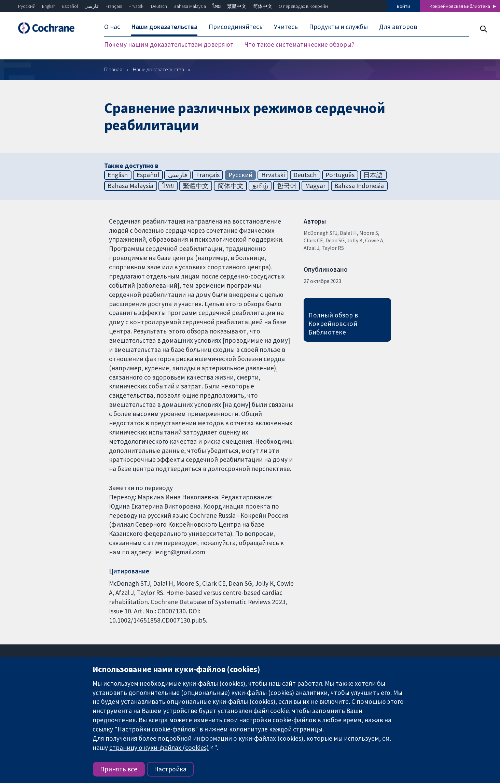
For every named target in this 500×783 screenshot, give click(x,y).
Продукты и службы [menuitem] (338, 27)
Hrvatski (136, 6)
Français (114, 6)
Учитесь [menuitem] (286, 27)
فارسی (91, 6)
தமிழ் (260, 186)
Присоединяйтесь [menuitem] (236, 27)
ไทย (216, 6)
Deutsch (159, 6)
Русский (27, 6)
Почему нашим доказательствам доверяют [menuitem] (169, 44)
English (49, 6)
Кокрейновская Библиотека (460, 6)
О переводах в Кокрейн (303, 6)
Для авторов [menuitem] (398, 27)
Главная (113, 69)
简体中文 (262, 6)
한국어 (286, 186)
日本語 (373, 175)
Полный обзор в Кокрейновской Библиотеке (333, 323)
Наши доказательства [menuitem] (164, 27)
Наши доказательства (158, 69)
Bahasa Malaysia (189, 6)
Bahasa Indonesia (359, 186)
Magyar (315, 186)
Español (70, 6)
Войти (403, 6)
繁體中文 (236, 6)
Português (340, 175)
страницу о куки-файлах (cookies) (159, 747)
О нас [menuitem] (112, 27)
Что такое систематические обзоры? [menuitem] (300, 44)
